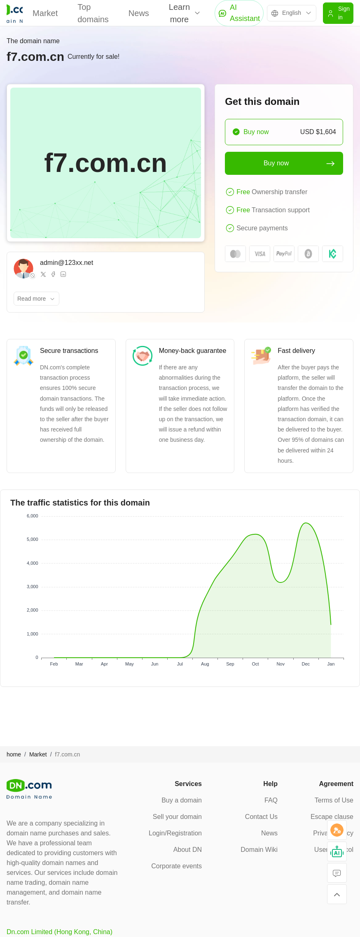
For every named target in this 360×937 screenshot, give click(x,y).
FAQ (271, 800)
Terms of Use (334, 800)
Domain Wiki (259, 849)
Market (45, 13)
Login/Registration (175, 833)
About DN (187, 849)
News (139, 13)
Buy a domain (181, 800)
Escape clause (332, 816)
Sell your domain (177, 816)
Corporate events (176, 866)
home (14, 754)
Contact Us (261, 816)
